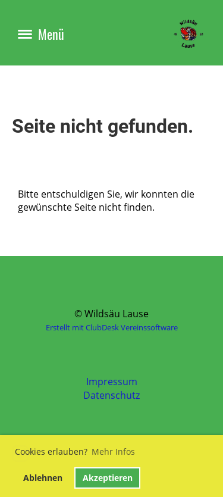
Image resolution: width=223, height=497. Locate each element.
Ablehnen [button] (42, 477)
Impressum (111, 381)
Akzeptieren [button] (108, 477)
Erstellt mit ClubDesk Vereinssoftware (112, 327)
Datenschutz (111, 395)
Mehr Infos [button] (113, 451)
